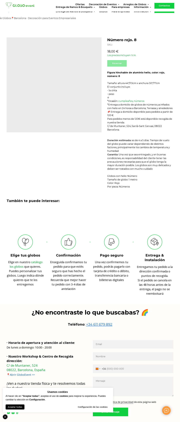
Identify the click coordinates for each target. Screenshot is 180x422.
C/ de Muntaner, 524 (22, 365)
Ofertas (80, 8)
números (139, 101)
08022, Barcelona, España (26, 370)
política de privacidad (120, 402)
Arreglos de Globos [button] (135, 8)
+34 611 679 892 (99, 324)
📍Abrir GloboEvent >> (21, 374)
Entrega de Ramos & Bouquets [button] (74, 11)
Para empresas (121, 11)
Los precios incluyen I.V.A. (121, 55)
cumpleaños (125, 101)
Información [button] (141, 11)
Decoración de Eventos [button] (103, 8)
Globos (103, 11)
